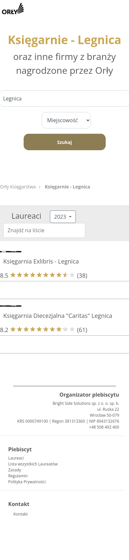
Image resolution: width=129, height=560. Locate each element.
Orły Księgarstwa (18, 186)
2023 (61, 216)
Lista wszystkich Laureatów (33, 464)
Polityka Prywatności (27, 482)
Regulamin (18, 476)
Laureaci (16, 458)
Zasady (14, 470)
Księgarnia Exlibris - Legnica (41, 261)
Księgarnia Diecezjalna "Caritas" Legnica (57, 316)
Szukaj (64, 142)
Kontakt (20, 514)
